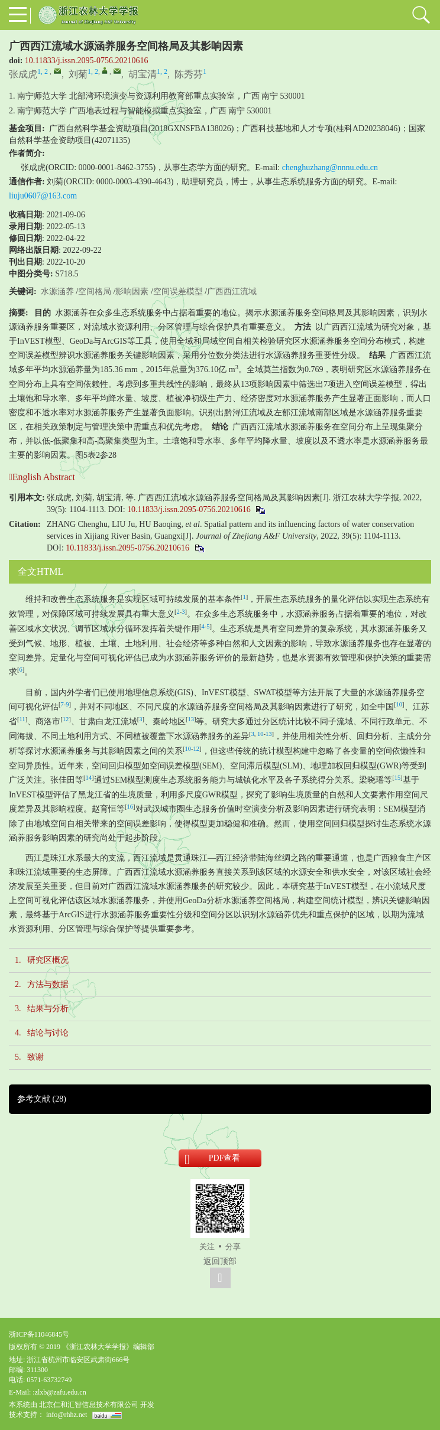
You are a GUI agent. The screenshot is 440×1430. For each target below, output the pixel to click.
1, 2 (42, 71)
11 (22, 719)
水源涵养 (57, 291)
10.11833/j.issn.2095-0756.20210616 (86, 60)
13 (190, 719)
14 (89, 777)
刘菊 (78, 74)
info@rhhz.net (66, 1415)
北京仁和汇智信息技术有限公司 (88, 1404)
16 (130, 806)
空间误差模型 (178, 291)
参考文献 (41, 1099)
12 (66, 719)
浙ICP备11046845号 (39, 1334)
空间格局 (94, 291)
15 (397, 777)
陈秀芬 (188, 74)
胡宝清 (142, 74)
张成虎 (23, 74)
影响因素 (131, 291)
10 (399, 704)
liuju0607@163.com (43, 195)
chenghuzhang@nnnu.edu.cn (330, 167)
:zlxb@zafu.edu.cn (59, 1392)
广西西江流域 (232, 291)
